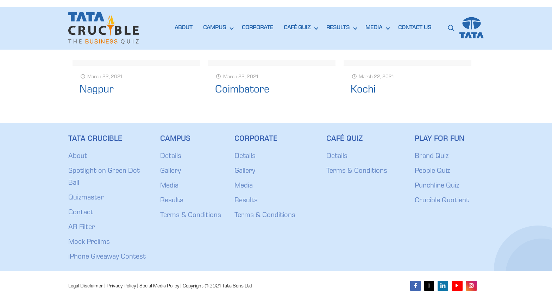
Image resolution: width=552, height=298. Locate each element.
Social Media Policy (159, 286)
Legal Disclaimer (85, 286)
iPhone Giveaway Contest (107, 257)
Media (169, 186)
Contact (80, 212)
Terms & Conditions (190, 215)
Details (170, 156)
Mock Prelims (89, 242)
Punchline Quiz (437, 186)
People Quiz (432, 171)
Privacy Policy (121, 286)
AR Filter (81, 227)
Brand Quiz (431, 156)
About (77, 156)
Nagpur (97, 90)
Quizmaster (86, 198)
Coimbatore (242, 90)
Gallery (170, 171)
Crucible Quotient (442, 200)
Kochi (363, 90)
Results (171, 200)
